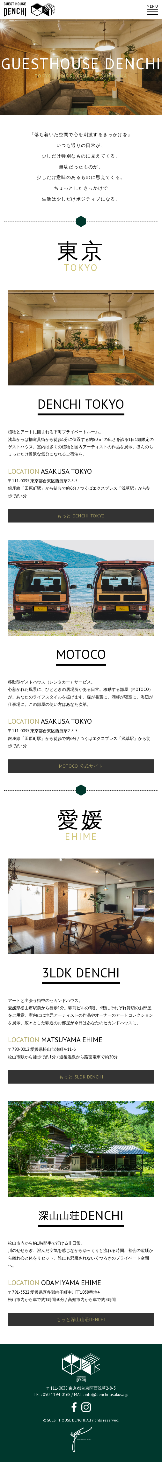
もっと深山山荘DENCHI (80, 1319)
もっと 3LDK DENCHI (81, 1077)
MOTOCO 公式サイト (81, 766)
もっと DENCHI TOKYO (81, 516)
